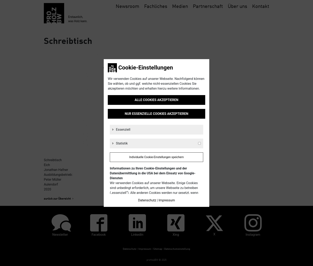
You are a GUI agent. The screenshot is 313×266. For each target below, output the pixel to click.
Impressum (167, 200)
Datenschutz (147, 200)
